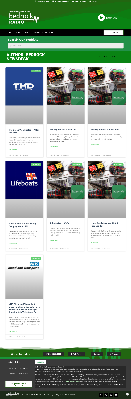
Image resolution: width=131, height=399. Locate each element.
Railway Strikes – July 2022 (63, 129)
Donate (19, 378)
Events (37, 32)
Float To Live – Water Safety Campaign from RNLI (22, 225)
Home (101, 57)
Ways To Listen (23, 373)
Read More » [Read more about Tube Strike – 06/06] (54, 240)
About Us (49, 32)
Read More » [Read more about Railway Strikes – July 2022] (54, 146)
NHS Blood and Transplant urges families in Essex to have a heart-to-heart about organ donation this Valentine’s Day (24, 308)
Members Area (24, 368)
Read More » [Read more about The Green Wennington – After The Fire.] (13, 149)
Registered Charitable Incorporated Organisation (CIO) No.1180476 (56, 395)
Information (12, 368)
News (27, 32)
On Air (17, 32)
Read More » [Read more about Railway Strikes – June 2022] (95, 144)
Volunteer (12, 373)
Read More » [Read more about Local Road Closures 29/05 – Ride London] (95, 243)
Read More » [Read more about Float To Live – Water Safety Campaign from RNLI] (13, 243)
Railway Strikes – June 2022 (105, 129)
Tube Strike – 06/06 (59, 223)
